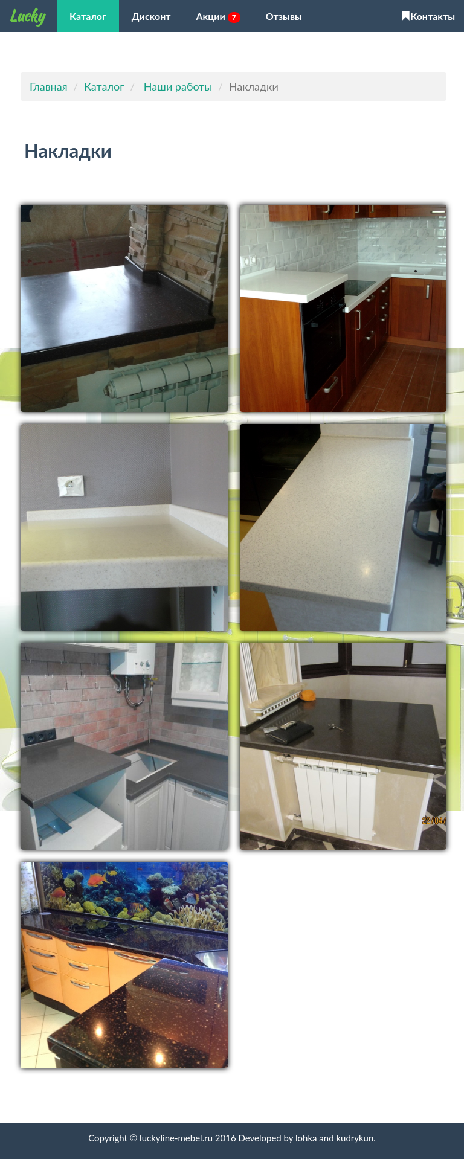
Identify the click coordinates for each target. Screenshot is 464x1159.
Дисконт (151, 16)
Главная (49, 86)
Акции (218, 16)
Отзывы (284, 16)
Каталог (87, 16)
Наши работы (178, 86)
